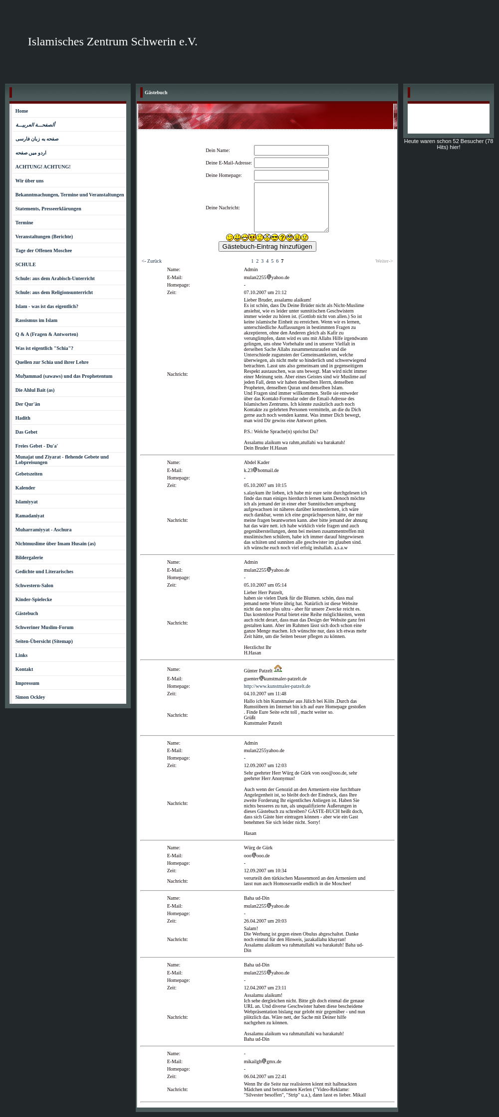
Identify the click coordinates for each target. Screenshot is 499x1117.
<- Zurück (152, 261)
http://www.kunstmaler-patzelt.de (277, 686)
